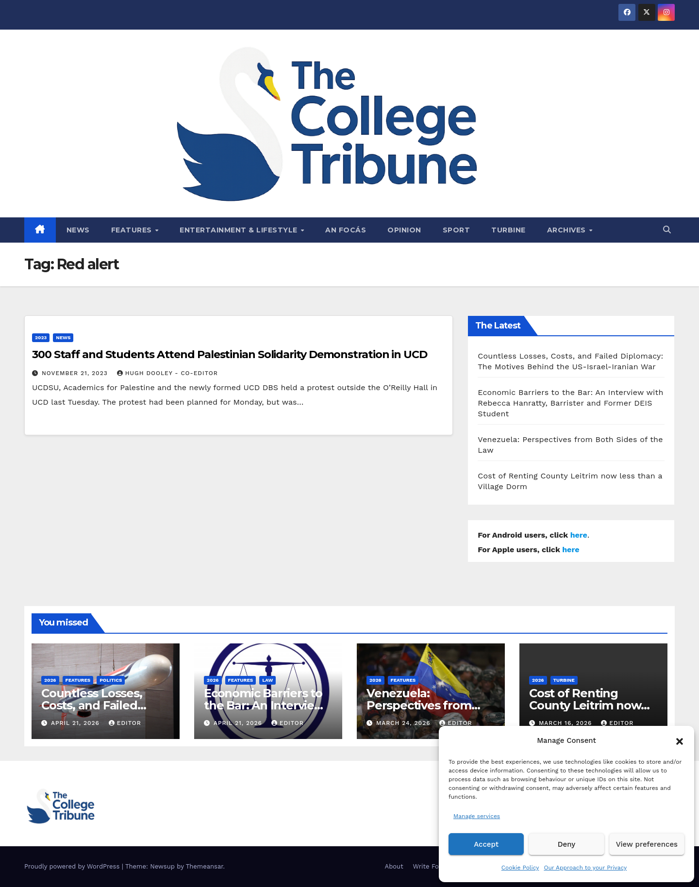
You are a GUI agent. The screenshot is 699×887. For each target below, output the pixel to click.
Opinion (404, 230)
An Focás (345, 230)
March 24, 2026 (404, 723)
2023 (41, 337)
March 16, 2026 (566, 723)
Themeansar (204, 866)
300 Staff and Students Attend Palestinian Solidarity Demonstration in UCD (229, 354)
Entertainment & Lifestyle (240, 230)
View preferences (647, 844)
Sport (456, 230)
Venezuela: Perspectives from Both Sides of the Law (428, 705)
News (78, 230)
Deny (566, 844)
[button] (679, 740)
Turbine (508, 230)
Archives (567, 230)
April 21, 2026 (76, 723)
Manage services (476, 816)
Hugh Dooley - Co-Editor (167, 373)
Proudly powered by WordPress (73, 866)
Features (132, 230)
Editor (125, 723)
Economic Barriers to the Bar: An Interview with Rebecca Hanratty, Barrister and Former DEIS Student (570, 403)
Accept (486, 844)
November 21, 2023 (76, 373)
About (394, 866)
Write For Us (432, 866)
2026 (50, 680)
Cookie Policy (520, 867)
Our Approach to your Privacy (585, 867)
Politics (111, 680)
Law (267, 680)
